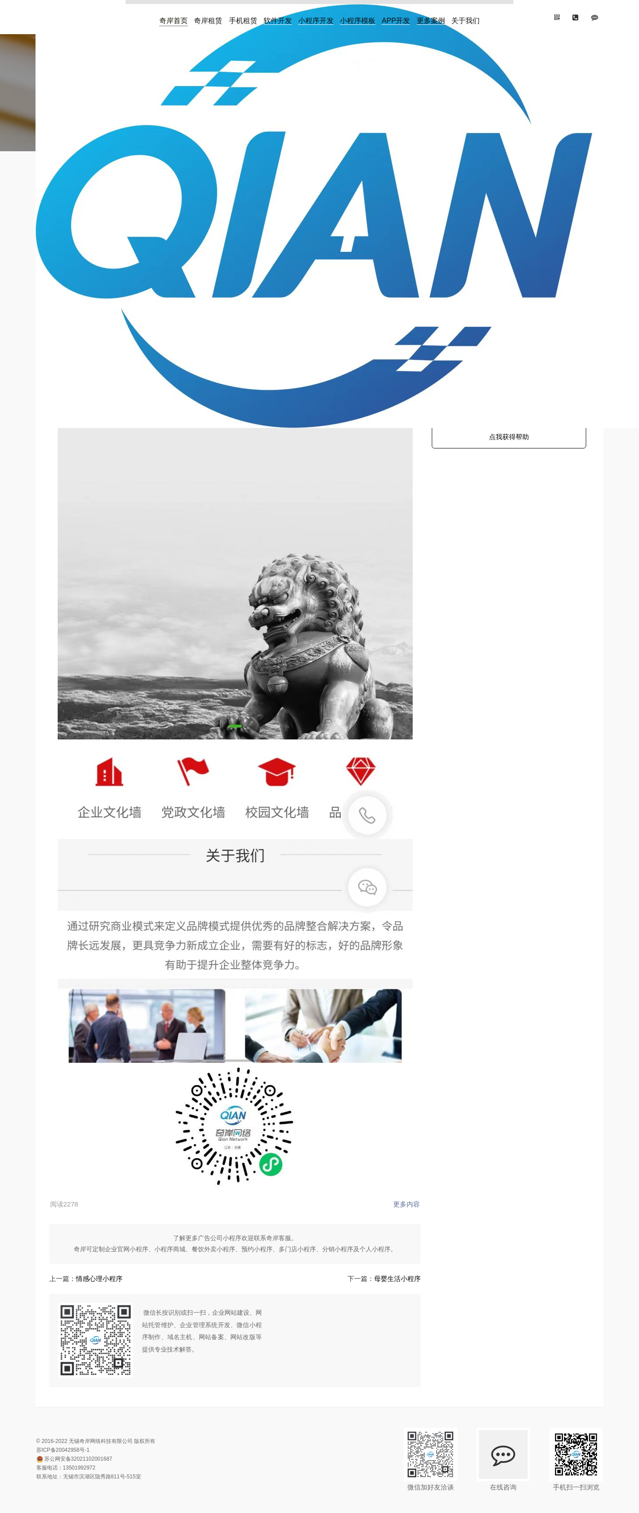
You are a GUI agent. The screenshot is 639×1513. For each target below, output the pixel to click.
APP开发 (396, 17)
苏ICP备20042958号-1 (66, 1425)
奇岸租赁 (208, 17)
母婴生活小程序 (373, 1254)
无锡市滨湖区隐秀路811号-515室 (106, 1452)
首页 (79, 181)
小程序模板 (357, 17)
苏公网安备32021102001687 (82, 1434)
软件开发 (278, 17)
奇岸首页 (173, 17)
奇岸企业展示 (176, 229)
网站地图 (86, 1502)
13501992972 (83, 1443)
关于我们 (465, 17)
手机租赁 (243, 17)
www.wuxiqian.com (229, 229)
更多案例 (431, 17)
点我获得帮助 (505, 441)
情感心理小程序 (105, 1254)
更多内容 (383, 1179)
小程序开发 (316, 17)
